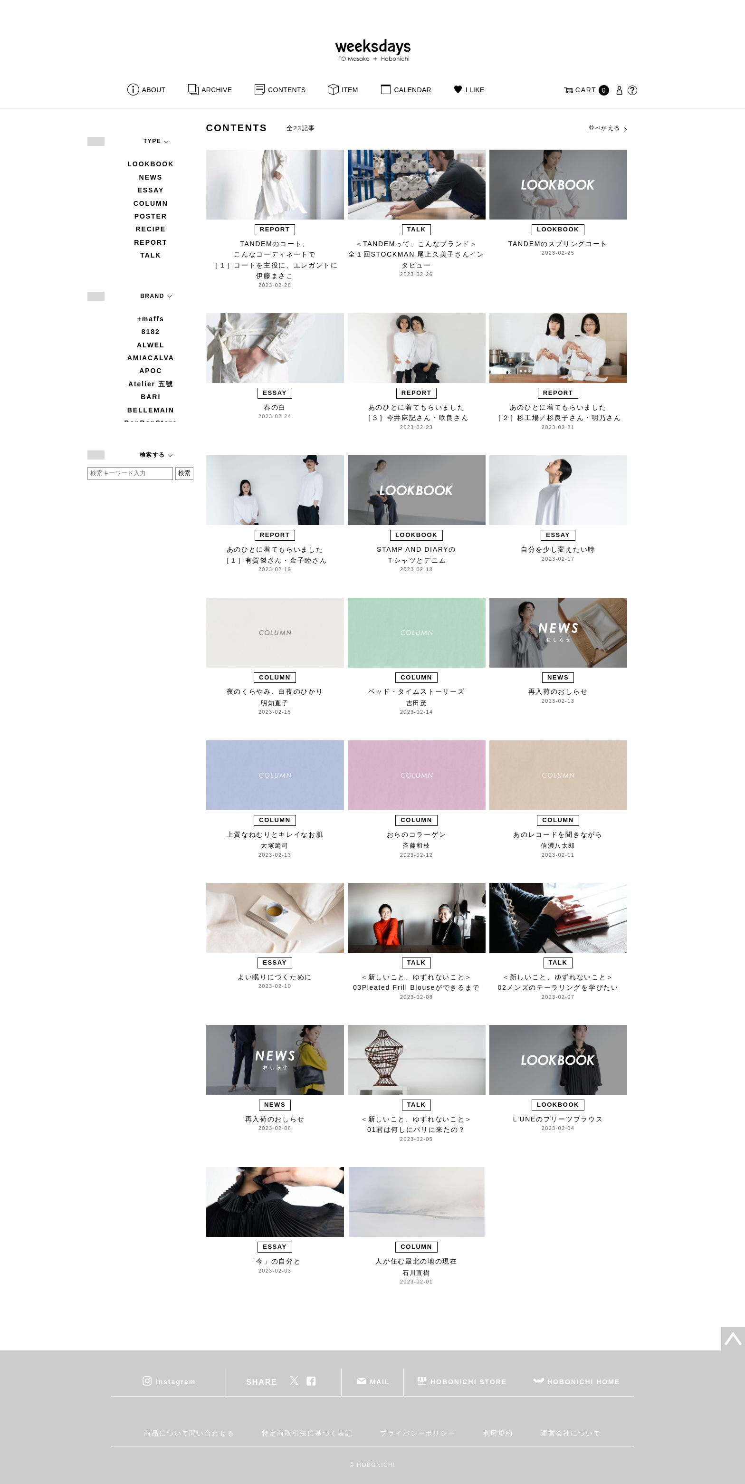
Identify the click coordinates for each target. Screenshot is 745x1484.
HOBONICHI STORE (468, 1381)
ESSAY (150, 190)
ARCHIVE (216, 90)
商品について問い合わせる (189, 1433)
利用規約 (498, 1433)
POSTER (150, 216)
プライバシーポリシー (418, 1433)
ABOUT (154, 90)
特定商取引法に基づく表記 (307, 1433)
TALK (150, 255)
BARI (151, 397)
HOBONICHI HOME (583, 1381)
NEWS (150, 177)
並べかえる (609, 128)
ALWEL (151, 345)
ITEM (350, 90)
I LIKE (475, 90)
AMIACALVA (150, 358)
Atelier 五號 (150, 384)
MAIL (380, 1381)
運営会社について (571, 1433)
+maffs (150, 319)
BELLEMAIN (150, 410)
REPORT (150, 242)
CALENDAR (412, 90)
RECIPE (150, 229)
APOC (150, 370)
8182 (151, 331)
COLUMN (151, 203)
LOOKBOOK (150, 164)
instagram (176, 1381)
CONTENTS (287, 90)
